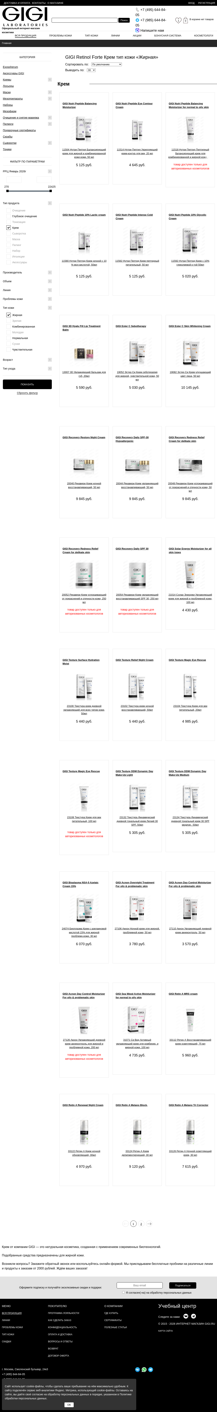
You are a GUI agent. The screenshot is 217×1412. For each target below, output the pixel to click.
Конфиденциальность (62, 1327)
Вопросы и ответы (60, 1341)
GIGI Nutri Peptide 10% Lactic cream (84, 214)
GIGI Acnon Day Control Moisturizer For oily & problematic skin (190, 884)
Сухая (16, 343)
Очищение (19, 210)
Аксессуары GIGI (13, 73)
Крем (15, 227)
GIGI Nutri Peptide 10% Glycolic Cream (187, 216)
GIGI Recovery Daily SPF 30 (132, 548)
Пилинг (16, 245)
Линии (115, 35)
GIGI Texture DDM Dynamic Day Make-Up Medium (187, 773)
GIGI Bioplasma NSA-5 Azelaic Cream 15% (80, 884)
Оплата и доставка (60, 1334)
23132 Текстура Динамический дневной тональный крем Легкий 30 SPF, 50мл (137, 821)
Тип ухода (27, 369)
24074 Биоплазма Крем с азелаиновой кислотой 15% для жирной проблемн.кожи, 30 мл (84, 932)
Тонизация (18, 222)
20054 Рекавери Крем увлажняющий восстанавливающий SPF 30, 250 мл (137, 596)
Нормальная (20, 338)
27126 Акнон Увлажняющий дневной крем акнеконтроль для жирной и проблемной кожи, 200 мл (84, 1043)
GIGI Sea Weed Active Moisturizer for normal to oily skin (135, 995)
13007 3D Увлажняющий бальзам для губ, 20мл (84, 374)
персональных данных (177, 1292)
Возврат (53, 1348)
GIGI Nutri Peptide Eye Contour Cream (134, 105)
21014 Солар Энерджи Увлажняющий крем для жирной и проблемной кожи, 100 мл (190, 598)
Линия (27, 290)
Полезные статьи (115, 1327)
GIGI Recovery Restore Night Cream (84, 437)
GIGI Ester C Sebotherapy (131, 326)
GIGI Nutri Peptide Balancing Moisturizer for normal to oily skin (189, 105)
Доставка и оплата (17, 3)
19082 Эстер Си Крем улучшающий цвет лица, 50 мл (190, 374)
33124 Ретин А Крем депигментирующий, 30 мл (137, 1153)
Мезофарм (9, 111)
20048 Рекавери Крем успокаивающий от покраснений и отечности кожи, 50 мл (190, 487)
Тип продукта (27, 203)
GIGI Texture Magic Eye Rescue (187, 660)
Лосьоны (8, 85)
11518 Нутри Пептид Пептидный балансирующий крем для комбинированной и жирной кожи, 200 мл (190, 154)
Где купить (111, 1313)
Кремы (7, 79)
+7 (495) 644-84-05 (13, 1374)
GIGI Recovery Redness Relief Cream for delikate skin (186, 439)
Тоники (7, 149)
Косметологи (203, 35)
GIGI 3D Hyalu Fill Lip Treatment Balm (82, 328)
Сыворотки (10, 142)
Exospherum (10, 66)
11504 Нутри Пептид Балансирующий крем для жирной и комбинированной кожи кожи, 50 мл (84, 153)
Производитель (27, 272)
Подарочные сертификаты (19, 130)
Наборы (8, 104)
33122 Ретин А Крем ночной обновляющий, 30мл (84, 1153)
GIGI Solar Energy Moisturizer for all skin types (190, 550)
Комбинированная (23, 326)
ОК (69, 1404)
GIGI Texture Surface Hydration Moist (81, 662)
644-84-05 (150, 12)
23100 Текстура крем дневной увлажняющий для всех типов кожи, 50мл (84, 710)
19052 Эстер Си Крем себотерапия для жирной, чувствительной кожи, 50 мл (137, 376)
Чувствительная (22, 349)
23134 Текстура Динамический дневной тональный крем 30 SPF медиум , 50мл (190, 821)
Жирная (17, 315)
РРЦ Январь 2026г (27, 171)
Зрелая (16, 320)
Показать (27, 384)
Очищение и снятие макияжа (21, 117)
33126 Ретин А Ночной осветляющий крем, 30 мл (190, 1153)
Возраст (27, 360)
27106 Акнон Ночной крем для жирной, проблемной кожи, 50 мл (137, 930)
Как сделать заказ (59, 1320)
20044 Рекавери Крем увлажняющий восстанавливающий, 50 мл (137, 485)
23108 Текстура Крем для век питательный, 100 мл (84, 819)
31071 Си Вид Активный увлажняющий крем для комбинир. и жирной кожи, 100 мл (137, 1043)
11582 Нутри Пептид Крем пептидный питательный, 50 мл (137, 262)
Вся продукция (25, 35)
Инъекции (18, 256)
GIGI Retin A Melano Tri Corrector (188, 1105)
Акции (137, 35)
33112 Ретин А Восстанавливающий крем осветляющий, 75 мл (190, 1041)
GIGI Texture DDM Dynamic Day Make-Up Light (134, 773)
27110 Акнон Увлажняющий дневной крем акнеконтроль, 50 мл (190, 930)
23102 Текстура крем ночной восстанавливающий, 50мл (137, 708)
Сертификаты (113, 1320)
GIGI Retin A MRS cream (183, 993)
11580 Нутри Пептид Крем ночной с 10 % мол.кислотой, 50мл (84, 262)
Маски (7, 92)
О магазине (56, 3)
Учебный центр (177, 1306)
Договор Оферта (58, 1355)
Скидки (6, 1341)
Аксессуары (19, 262)
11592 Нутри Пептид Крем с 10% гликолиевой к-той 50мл (190, 262)
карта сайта (165, 1331)
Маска (16, 239)
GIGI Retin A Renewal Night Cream (83, 1105)
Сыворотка (19, 233)
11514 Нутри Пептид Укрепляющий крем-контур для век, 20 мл (137, 151)
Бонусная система (167, 35)
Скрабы (7, 136)
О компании (113, 1306)
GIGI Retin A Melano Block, (132, 1105)
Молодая (18, 332)
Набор (16, 250)
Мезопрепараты (13, 98)
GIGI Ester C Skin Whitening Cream (189, 326)
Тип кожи (91, 35)
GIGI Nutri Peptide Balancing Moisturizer (80, 105)
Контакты (38, 3)
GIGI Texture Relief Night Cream (134, 660)
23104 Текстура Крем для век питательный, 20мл (190, 708)
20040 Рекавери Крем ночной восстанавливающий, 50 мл (84, 485)
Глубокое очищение (24, 216)
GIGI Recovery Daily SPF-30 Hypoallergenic (132, 439)
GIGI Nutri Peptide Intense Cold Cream (134, 216)
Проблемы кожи (60, 35)
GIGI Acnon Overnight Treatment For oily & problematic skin (135, 884)
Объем (27, 281)
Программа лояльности (63, 1313)
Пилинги (8, 123)
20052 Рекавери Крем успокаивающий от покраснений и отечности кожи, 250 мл (84, 598)
